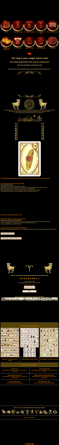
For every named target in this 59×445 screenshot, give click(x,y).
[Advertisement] (29, 10)
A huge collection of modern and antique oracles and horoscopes (14, 376)
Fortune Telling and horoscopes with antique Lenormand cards (44, 370)
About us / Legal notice (29, 417)
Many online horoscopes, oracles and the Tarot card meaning (15, 370)
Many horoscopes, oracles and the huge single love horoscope (44, 376)
